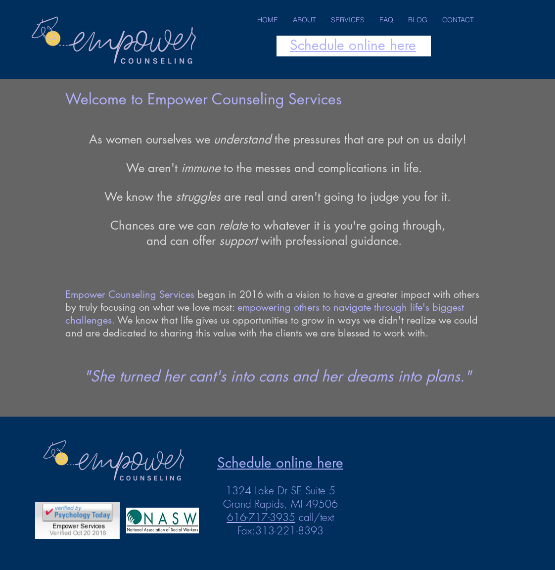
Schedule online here (353, 45)
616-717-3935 (261, 517)
